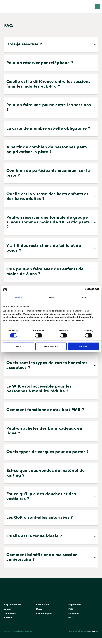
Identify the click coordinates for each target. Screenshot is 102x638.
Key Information (13, 605)
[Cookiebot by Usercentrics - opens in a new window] (87, 290)
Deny (18, 346)
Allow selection (51, 346)
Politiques (74, 614)
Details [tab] (51, 297)
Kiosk (39, 610)
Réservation (43, 605)
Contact (8, 618)
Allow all (83, 346)
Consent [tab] (18, 297)
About (8, 610)
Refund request (45, 614)
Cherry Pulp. (92, 631)
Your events (11, 614)
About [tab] (84, 297)
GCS (71, 618)
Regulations (75, 605)
